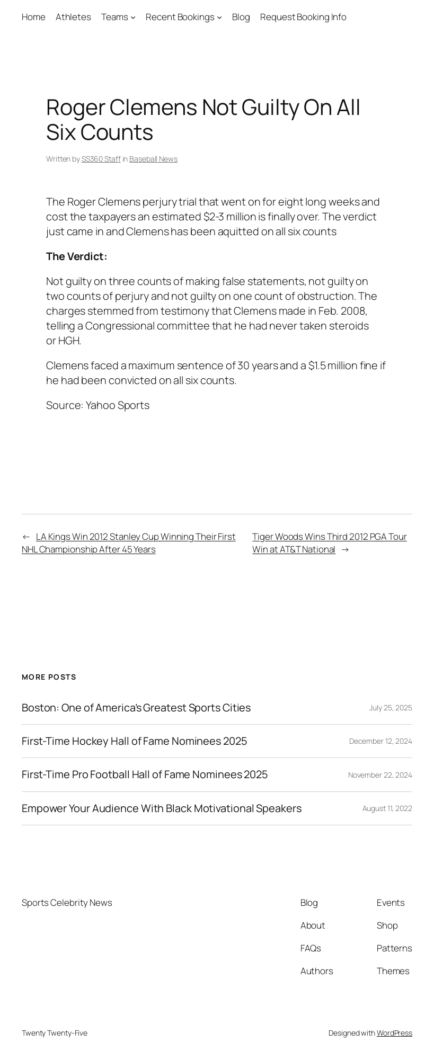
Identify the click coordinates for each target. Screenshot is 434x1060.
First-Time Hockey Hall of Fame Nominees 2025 (134, 741)
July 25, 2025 (390, 707)
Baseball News (153, 159)
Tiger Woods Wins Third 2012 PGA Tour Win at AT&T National (329, 542)
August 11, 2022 (387, 808)
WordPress (394, 1033)
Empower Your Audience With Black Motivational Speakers (162, 808)
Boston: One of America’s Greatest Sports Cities (136, 708)
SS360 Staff (101, 159)
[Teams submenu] (133, 17)
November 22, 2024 (380, 775)
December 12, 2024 (380, 741)
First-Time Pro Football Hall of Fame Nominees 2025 (145, 774)
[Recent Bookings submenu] (219, 17)
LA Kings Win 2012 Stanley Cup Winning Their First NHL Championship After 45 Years (129, 542)
